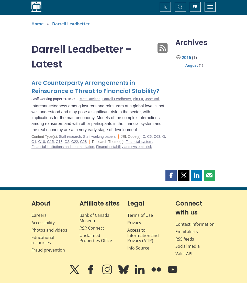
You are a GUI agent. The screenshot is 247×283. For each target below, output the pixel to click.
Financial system (139, 142)
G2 (66, 142)
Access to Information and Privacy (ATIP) (143, 235)
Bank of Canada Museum (94, 217)
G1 (33, 142)
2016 (186, 57)
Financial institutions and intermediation (62, 147)
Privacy (134, 222)
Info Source (138, 248)
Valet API (183, 253)
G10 (41, 142)
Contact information (195, 224)
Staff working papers (99, 136)
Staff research (70, 136)
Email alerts (186, 231)
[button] (171, 175)
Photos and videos (49, 230)
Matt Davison (90, 99)
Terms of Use (140, 215)
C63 (157, 136)
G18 (59, 142)
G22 (74, 142)
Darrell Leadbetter (70, 24)
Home (37, 24)
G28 (83, 142)
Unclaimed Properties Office (96, 238)
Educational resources (42, 240)
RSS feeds (184, 239)
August (191, 65)
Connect (92, 228)
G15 (50, 142)
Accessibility (43, 222)
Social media (187, 246)
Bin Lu (138, 99)
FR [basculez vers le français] (195, 6)
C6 (149, 136)
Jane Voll (152, 99)
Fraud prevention (48, 250)
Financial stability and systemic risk (124, 147)
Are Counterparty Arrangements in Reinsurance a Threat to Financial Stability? (95, 87)
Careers (39, 215)
